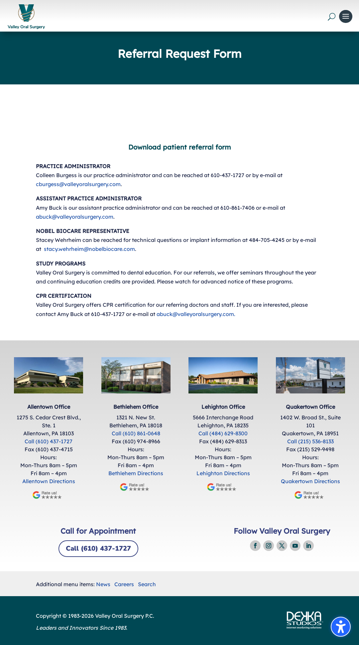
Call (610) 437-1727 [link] (48, 441)
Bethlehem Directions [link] (135, 473)
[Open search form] (331, 16)
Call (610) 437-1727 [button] (98, 548)
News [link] (103, 584)
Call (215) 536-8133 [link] (310, 441)
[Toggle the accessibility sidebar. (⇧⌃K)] (341, 627)
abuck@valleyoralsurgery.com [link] (74, 216)
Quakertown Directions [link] (310, 481)
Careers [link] (124, 584)
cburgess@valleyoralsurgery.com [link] (78, 184)
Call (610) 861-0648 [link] (136, 433)
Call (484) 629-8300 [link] (223, 433)
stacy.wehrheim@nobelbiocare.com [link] (89, 249)
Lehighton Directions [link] (223, 473)
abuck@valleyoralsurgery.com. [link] (196, 314)
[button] (345, 16)
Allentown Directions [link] (48, 481)
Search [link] (147, 584)
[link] (26, 16)
